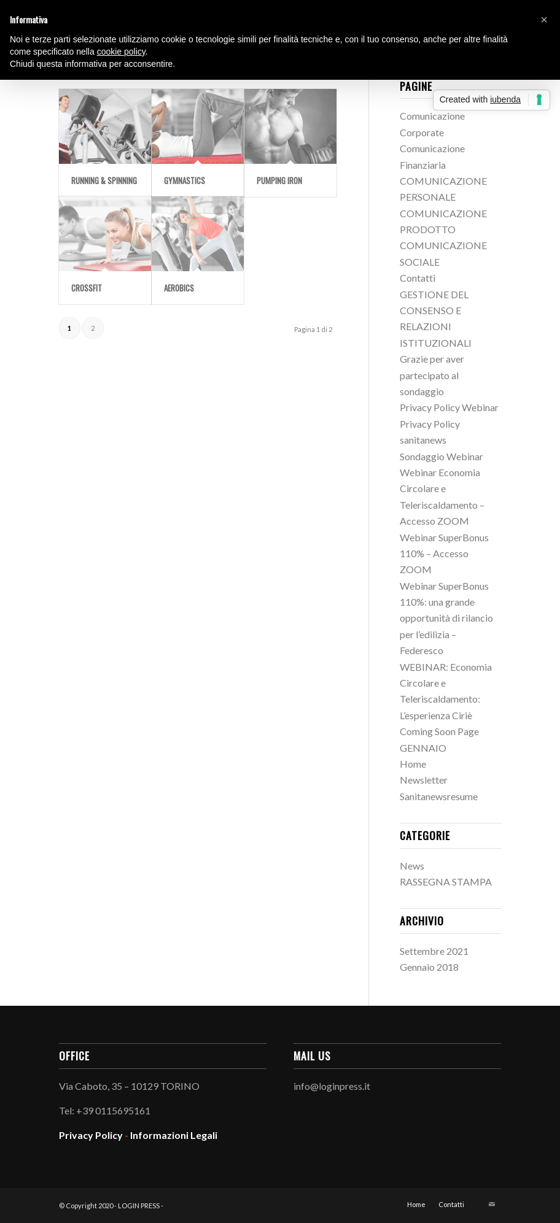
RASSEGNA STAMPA (446, 881)
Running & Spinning (104, 180)
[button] (544, 19)
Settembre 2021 (434, 951)
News (412, 865)
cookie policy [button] (121, 51)
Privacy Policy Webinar (449, 407)
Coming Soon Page (439, 731)
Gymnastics (184, 180)
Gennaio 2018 (429, 967)
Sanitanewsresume (439, 796)
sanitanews (423, 440)
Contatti (417, 278)
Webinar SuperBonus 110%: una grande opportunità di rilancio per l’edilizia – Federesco (446, 618)
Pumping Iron (279, 180)
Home (413, 764)
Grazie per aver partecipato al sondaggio (432, 375)
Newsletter (424, 779)
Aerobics (179, 288)
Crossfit (86, 288)
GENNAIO (423, 748)
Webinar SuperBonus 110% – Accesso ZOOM (444, 553)
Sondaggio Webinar (441, 456)
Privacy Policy (430, 424)
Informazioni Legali (173, 1135)
